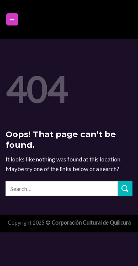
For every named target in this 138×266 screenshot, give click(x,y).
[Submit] (125, 188)
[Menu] (12, 19)
